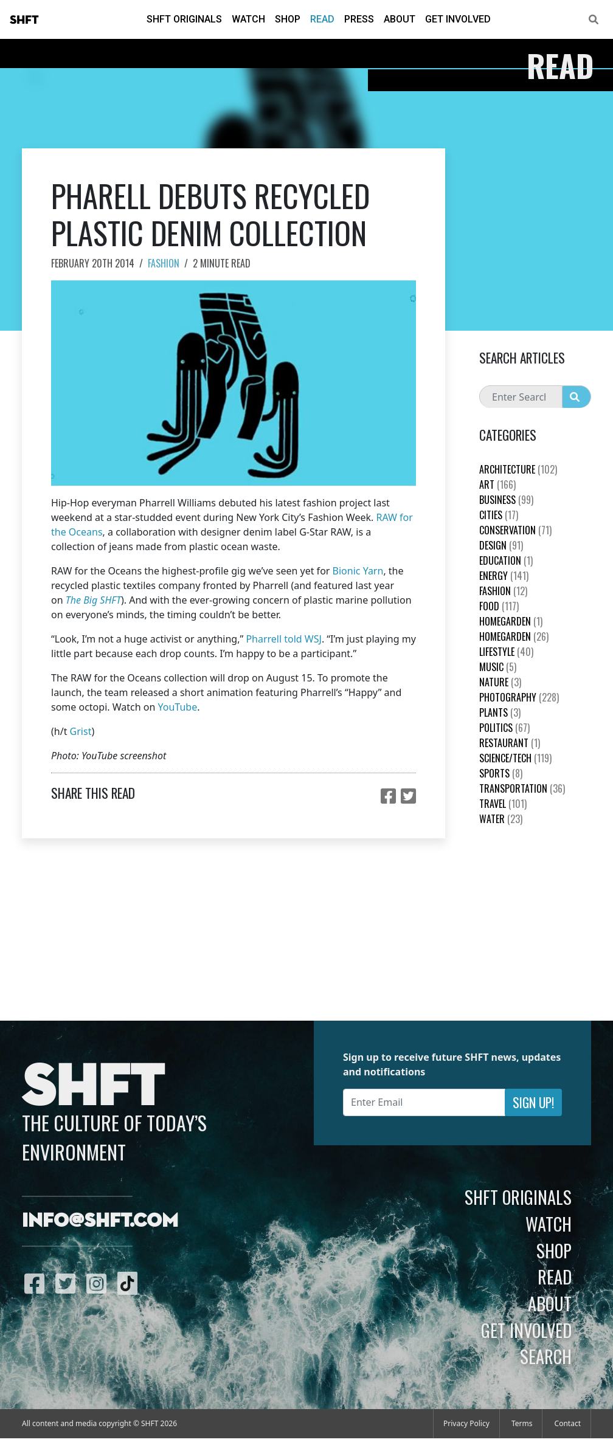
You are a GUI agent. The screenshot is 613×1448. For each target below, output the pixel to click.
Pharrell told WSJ (284, 639)
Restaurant (509, 743)
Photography (519, 697)
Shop (287, 19)
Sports (500, 773)
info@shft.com (100, 1221)
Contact (568, 1423)
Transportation (522, 788)
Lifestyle (506, 651)
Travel (503, 803)
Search (546, 1356)
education (506, 560)
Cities (498, 515)
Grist (81, 731)
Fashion (163, 263)
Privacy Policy (466, 1423)
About (399, 19)
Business (506, 499)
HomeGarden (510, 621)
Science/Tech (515, 758)
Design (501, 545)
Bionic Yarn (358, 570)
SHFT (24, 20)
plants (500, 712)
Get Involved (458, 19)
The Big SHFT (93, 600)
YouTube (178, 707)
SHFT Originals (184, 19)
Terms (522, 1423)
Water (500, 819)
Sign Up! (533, 1102)
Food (499, 606)
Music (497, 667)
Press (359, 19)
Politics (504, 727)
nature (500, 682)
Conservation (515, 530)
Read (322, 19)
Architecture (518, 469)
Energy (503, 575)
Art (497, 484)
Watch (248, 19)
